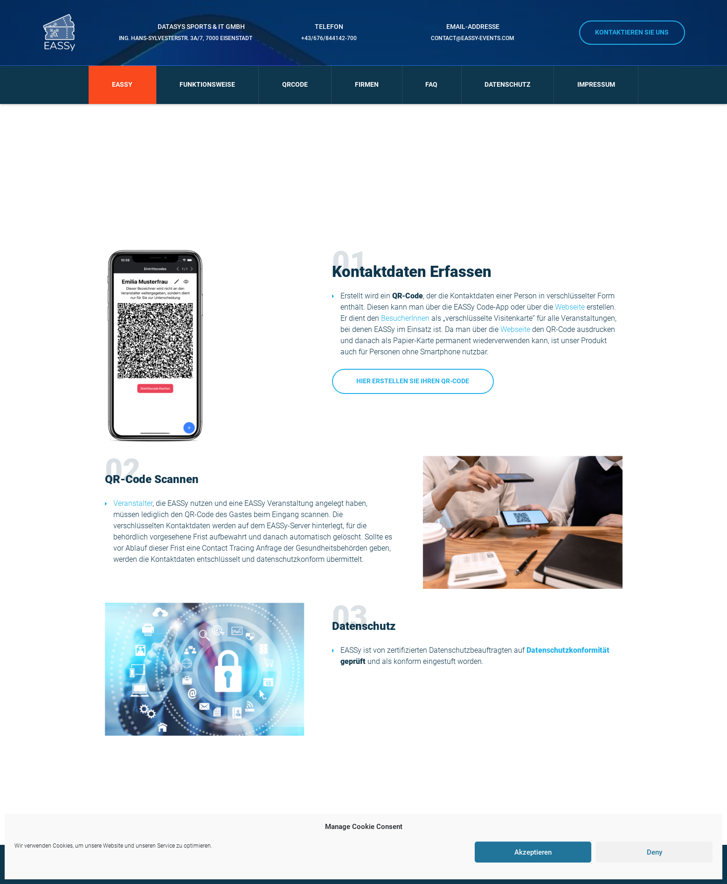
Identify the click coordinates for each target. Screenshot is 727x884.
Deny (654, 852)
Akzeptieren (533, 852)
